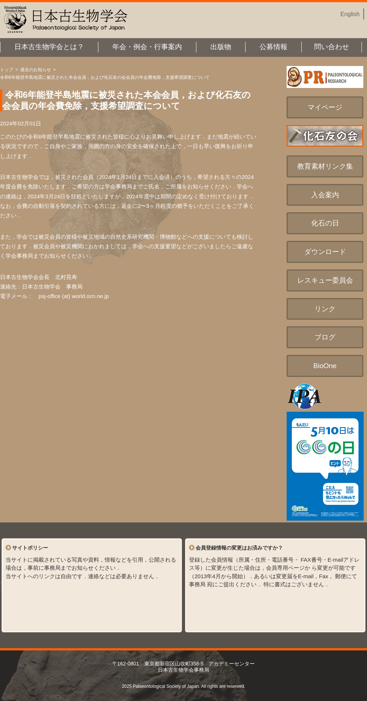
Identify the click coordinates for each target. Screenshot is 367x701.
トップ (6, 69)
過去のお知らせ (35, 69)
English (350, 14)
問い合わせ (331, 47)
